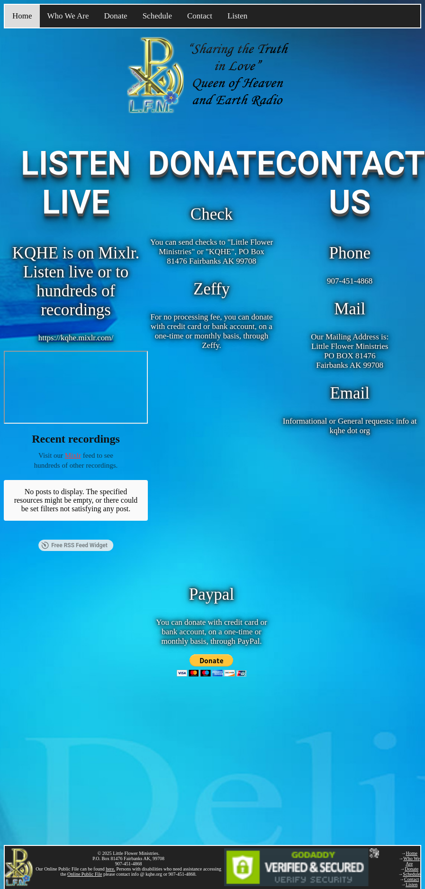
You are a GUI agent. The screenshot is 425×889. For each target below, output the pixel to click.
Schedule (157, 15)
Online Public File (84, 874)
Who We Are (68, 15)
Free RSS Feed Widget (74, 523)
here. (110, 868)
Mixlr (73, 455)
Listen (237, 15)
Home (22, 15)
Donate (115, 15)
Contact (199, 15)
